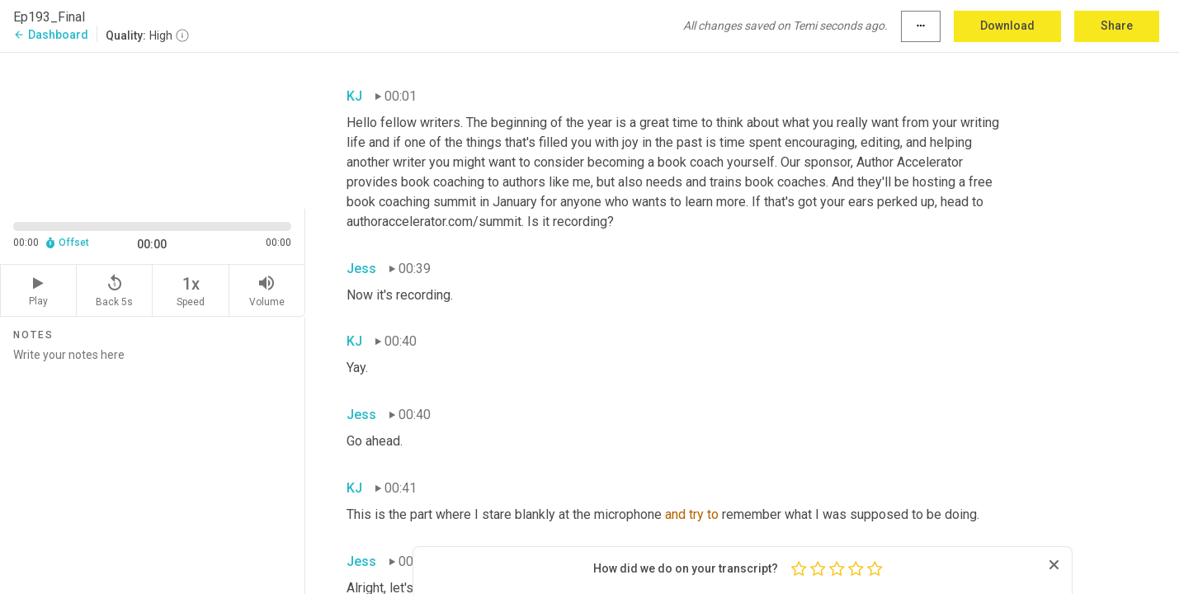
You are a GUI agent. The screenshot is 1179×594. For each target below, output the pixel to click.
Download (1007, 25)
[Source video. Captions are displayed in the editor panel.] (152, 129)
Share (1117, 25)
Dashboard (50, 34)
